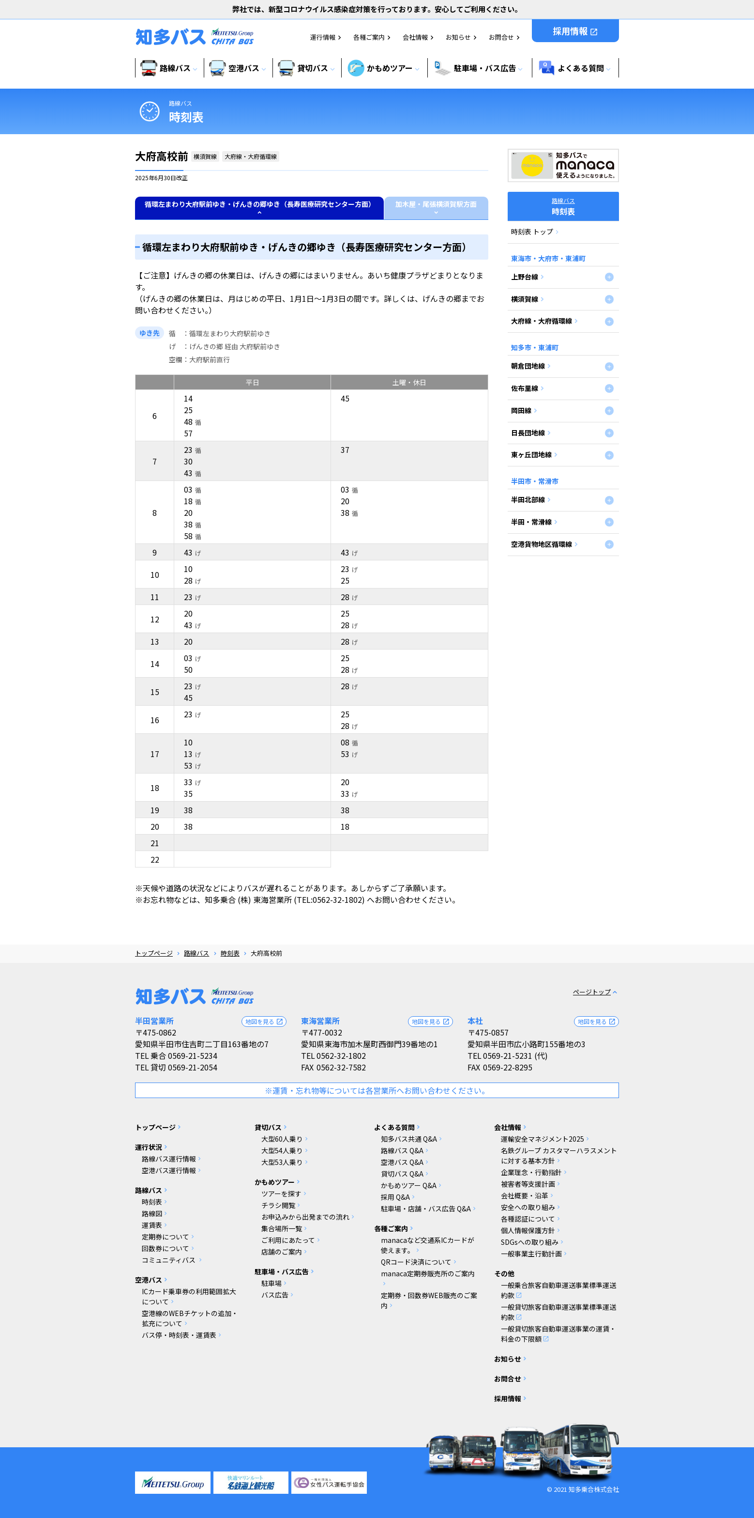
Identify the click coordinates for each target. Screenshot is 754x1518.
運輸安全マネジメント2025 (542, 1139)
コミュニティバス (169, 1260)
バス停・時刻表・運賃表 (179, 1335)
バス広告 (274, 1295)
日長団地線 (528, 432)
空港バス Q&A (402, 1162)
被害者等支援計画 (528, 1184)
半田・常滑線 (531, 522)
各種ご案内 (369, 37)
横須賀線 (524, 299)
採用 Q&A (395, 1197)
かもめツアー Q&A (409, 1185)
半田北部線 (528, 499)
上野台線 (524, 276)
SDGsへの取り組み (529, 1242)
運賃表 (152, 1225)
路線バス (180, 103)
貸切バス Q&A (402, 1173)
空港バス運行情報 (169, 1170)
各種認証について (528, 1219)
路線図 (152, 1213)
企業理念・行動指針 (531, 1172)
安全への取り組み (528, 1207)
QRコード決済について (416, 1262)
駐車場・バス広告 (282, 1271)
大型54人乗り (282, 1150)
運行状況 (148, 1147)
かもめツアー (275, 1182)
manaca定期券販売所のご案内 (428, 1273)
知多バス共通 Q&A (409, 1139)
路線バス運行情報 (169, 1158)
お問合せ (501, 37)
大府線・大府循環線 (541, 320)
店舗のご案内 (281, 1251)
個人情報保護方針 (528, 1230)
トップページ (154, 953)
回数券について (165, 1248)
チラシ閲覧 (278, 1205)
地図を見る (264, 1021)
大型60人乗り (282, 1139)
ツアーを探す (281, 1193)
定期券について (165, 1236)
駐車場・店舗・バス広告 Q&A (426, 1208)
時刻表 (230, 953)
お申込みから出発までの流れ (305, 1217)
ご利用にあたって (288, 1240)
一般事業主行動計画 (531, 1253)
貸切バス (268, 1127)
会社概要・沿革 (524, 1195)
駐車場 (271, 1283)
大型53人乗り (282, 1162)
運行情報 (322, 37)
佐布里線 (524, 388)
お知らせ (458, 37)
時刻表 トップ (532, 231)
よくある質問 (394, 1127)
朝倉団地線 (528, 366)
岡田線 (521, 410)
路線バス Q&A (402, 1150)
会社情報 (415, 37)
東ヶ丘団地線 (531, 454)
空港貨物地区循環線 (541, 544)
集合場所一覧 (281, 1228)
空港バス (148, 1280)
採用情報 (575, 30)
